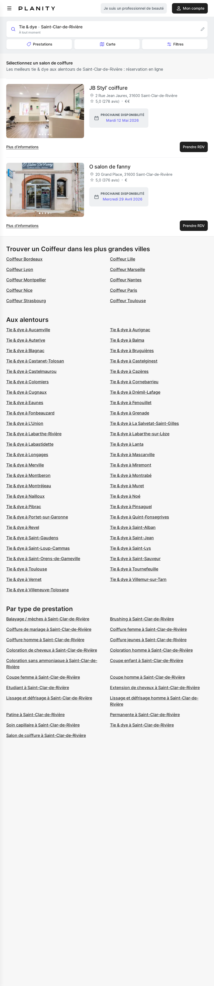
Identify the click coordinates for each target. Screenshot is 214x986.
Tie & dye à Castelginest (133, 361)
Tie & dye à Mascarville (132, 454)
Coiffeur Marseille (127, 269)
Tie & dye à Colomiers (27, 381)
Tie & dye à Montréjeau (28, 485)
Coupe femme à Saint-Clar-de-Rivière (43, 677)
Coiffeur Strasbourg (26, 300)
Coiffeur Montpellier (26, 279)
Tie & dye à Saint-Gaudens (32, 537)
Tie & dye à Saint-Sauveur (135, 558)
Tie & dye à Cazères (129, 371)
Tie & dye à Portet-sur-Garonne (37, 517)
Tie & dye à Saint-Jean (132, 537)
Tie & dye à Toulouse (26, 569)
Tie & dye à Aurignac (130, 329)
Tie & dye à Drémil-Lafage (135, 392)
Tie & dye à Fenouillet (130, 402)
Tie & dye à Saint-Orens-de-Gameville (43, 558)
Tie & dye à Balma (127, 340)
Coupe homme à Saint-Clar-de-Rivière (147, 677)
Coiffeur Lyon (19, 269)
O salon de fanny (109, 167)
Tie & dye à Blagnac (25, 350)
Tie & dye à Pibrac (23, 506)
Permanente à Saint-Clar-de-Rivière (145, 714)
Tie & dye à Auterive (25, 340)
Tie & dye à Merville (25, 465)
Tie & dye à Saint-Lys (130, 548)
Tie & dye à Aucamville (28, 329)
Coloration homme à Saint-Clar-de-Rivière (151, 650)
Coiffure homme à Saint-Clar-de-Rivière (45, 639)
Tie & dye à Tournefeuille (134, 569)
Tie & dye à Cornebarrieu (134, 381)
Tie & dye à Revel (22, 527)
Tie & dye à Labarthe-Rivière (33, 433)
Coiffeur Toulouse (128, 300)
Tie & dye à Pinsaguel (131, 506)
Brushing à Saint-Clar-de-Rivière (142, 618)
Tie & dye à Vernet (24, 579)
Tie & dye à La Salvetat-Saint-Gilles (144, 423)
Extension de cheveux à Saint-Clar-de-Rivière (155, 687)
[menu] (9, 8)
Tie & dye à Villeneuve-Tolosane (37, 589)
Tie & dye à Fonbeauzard (30, 413)
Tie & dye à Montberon (28, 475)
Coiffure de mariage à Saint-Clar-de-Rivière (48, 629)
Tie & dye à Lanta (126, 444)
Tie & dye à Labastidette (29, 444)
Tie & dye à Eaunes (24, 402)
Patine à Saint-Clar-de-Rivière (35, 714)
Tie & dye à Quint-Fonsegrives (139, 517)
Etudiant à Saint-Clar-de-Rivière (37, 687)
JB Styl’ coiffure (108, 88)
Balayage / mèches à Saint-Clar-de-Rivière (47, 618)
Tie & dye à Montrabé (130, 475)
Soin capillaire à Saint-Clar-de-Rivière (43, 725)
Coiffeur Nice (19, 290)
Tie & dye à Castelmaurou (31, 371)
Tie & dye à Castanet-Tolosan (35, 361)
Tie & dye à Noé (125, 496)
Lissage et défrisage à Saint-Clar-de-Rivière (49, 697)
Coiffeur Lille (122, 259)
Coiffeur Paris (123, 290)
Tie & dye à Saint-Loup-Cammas (38, 548)
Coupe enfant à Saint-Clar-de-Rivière (146, 660)
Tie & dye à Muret (127, 485)
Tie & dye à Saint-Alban (133, 527)
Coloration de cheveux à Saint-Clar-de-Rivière (51, 650)
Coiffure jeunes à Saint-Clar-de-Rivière (148, 639)
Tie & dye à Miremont (130, 465)
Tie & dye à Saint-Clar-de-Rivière (142, 725)
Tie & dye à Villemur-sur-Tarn (138, 579)
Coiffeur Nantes (126, 279)
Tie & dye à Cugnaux (26, 392)
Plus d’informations (22, 147)
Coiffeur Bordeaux (24, 259)
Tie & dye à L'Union (24, 423)
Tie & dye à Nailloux (25, 496)
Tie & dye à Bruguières (132, 350)
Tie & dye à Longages (27, 454)
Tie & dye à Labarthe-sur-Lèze (139, 433)
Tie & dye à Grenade (129, 413)
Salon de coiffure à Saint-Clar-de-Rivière (46, 735)
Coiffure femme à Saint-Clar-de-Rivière (148, 629)
